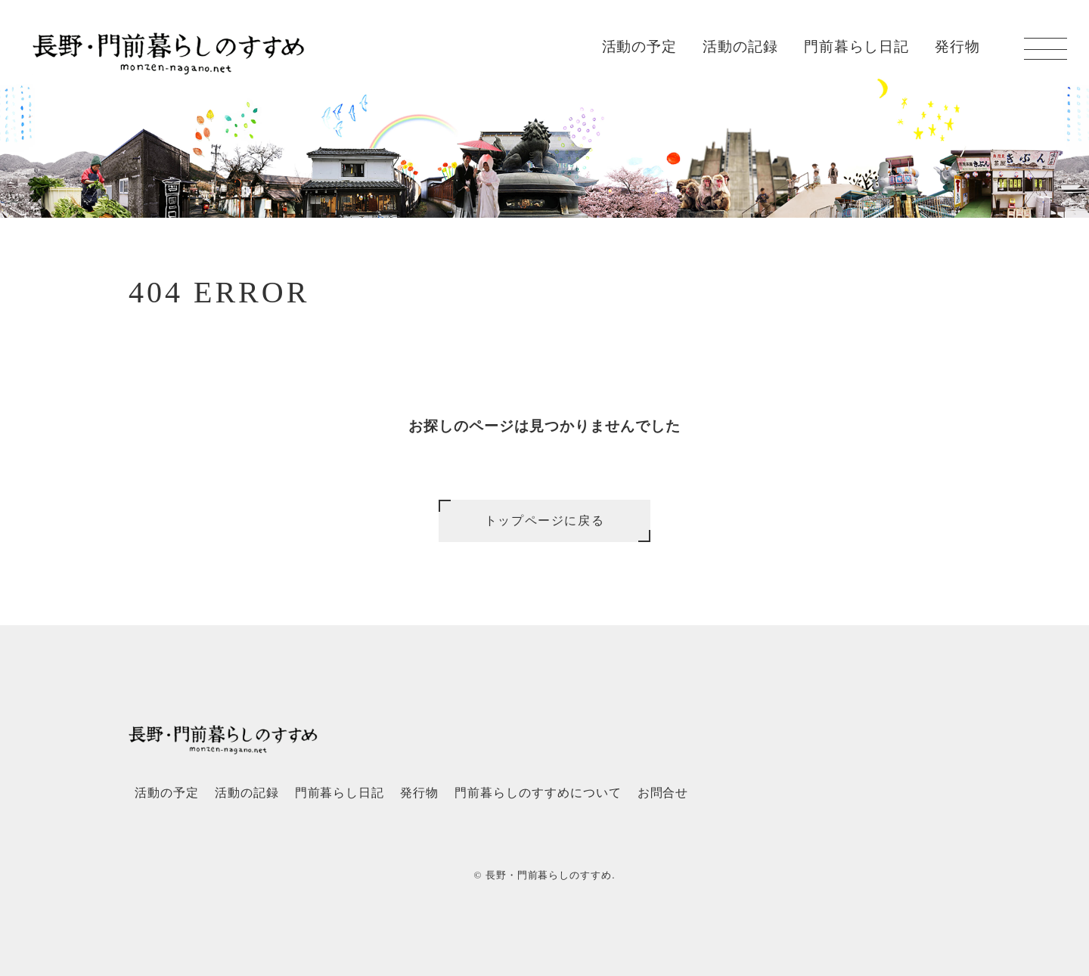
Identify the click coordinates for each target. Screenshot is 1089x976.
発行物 (957, 46)
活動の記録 (740, 46)
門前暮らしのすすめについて (538, 792)
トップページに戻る (544, 520)
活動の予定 (640, 46)
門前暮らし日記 (857, 46)
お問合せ (663, 792)
